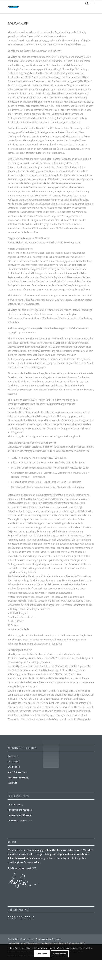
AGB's (48, 939)
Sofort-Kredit (13, 761)
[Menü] (92, 3)
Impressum (30, 939)
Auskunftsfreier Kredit (17, 772)
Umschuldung (14, 766)
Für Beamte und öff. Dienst (19, 815)
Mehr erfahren (59, 953)
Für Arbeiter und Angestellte (20, 820)
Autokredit (12, 782)
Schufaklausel (57, 939)
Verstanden (42, 953)
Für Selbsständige (15, 804)
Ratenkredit (13, 756)
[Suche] (85, 3)
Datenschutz (40, 939)
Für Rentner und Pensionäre (20, 809)
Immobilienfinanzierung (18, 777)
